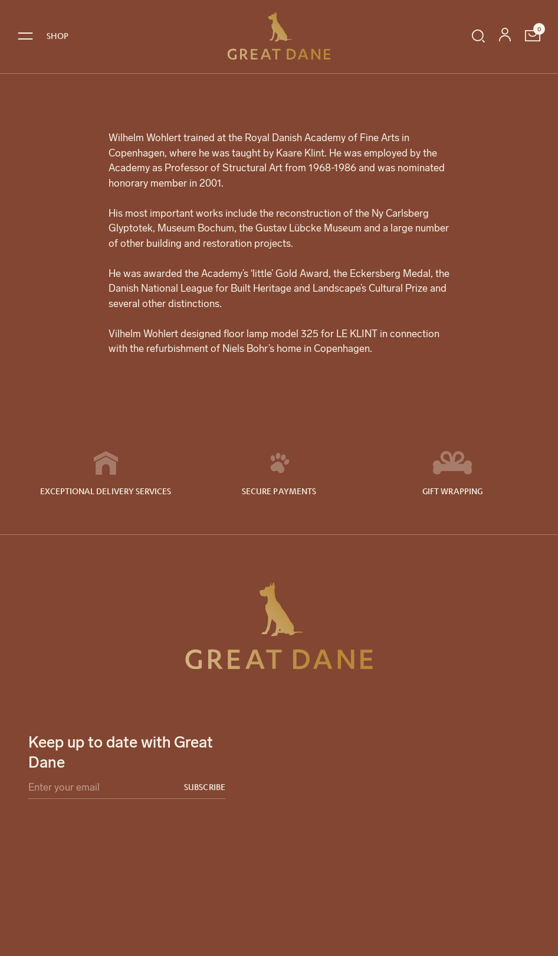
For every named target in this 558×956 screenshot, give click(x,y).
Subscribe (204, 786)
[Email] (126, 790)
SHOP (57, 35)
